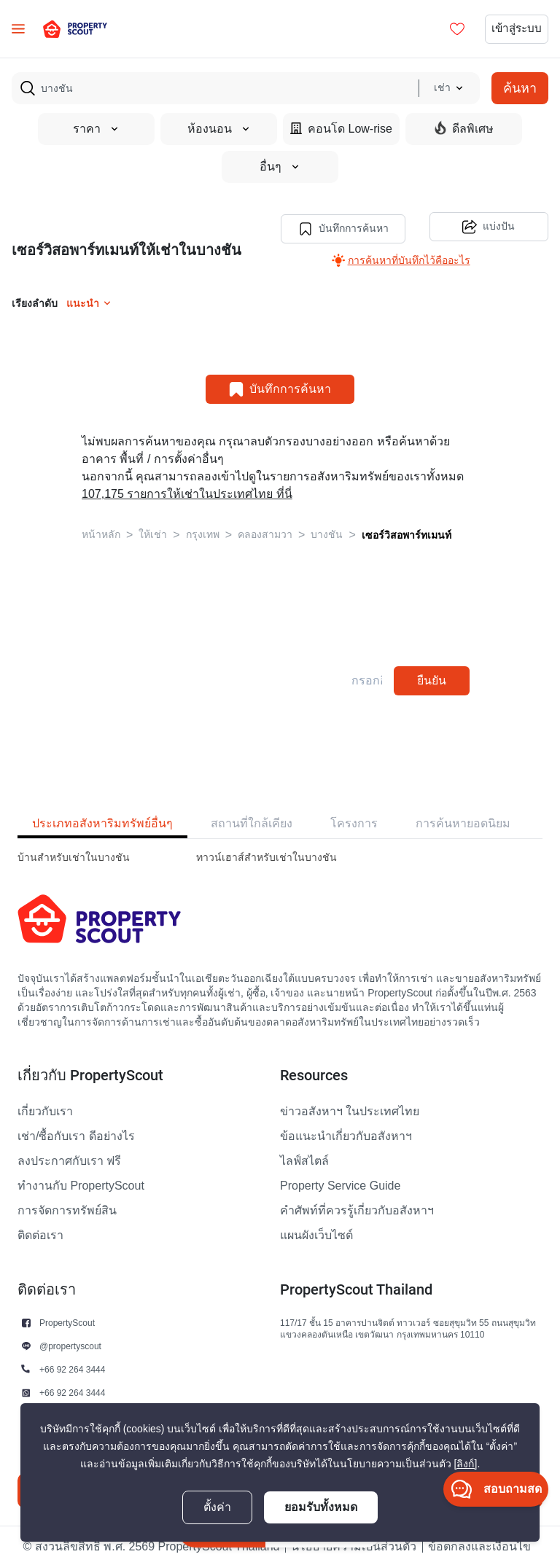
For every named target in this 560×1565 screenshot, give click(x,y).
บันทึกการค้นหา (342, 226)
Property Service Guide (340, 1183)
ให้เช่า (153, 532)
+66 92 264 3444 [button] (72, 1367)
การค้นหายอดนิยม (463, 821)
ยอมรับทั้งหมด (320, 1507)
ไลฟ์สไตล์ (304, 1159)
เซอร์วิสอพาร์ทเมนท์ (406, 533)
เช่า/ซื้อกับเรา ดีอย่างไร (76, 1134)
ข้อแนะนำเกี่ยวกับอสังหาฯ (346, 1134)
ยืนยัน (431, 678)
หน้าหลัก (101, 532)
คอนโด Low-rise (341, 128)
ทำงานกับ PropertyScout (81, 1183)
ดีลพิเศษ (464, 128)
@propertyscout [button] (70, 1343)
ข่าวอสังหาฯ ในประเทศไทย (349, 1109)
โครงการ (354, 821)
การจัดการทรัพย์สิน (67, 1208)
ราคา (96, 129)
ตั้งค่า (217, 1507)
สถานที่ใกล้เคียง (251, 821)
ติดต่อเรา (40, 1233)
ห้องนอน (219, 129)
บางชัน (327, 532)
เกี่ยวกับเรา (45, 1109)
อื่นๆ (280, 167)
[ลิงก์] (466, 1464)
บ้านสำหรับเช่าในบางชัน (74, 855)
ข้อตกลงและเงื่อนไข (479, 1544)
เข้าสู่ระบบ (515, 29)
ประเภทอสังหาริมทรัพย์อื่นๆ (102, 821)
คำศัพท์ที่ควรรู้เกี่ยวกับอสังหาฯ (357, 1208)
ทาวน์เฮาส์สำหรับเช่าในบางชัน (266, 855)
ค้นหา (520, 87)
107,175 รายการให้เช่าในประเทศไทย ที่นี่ (187, 492)
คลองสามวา (265, 532)
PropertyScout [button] (67, 1320)
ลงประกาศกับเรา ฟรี (69, 1159)
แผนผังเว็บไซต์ (316, 1233)
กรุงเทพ (202, 532)
